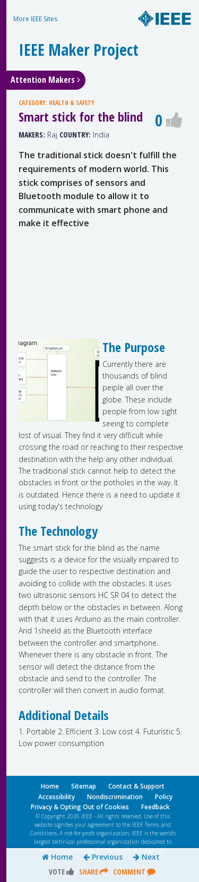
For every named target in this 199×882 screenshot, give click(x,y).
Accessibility (56, 796)
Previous (103, 857)
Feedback (155, 806)
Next (146, 857)
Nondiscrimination (115, 796)
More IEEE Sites (35, 18)
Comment (134, 872)
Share (93, 872)
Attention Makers (45, 79)
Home (57, 857)
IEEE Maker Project (79, 50)
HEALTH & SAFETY (71, 102)
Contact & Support (136, 786)
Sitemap (83, 786)
